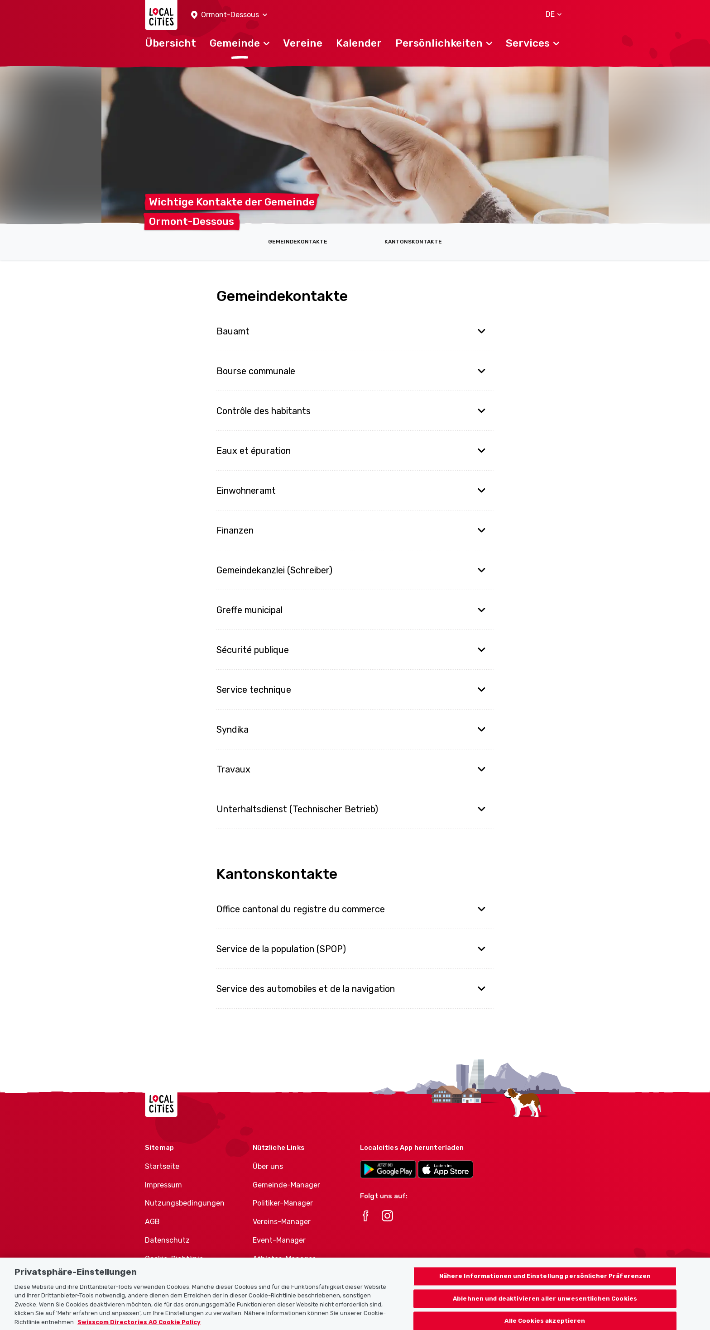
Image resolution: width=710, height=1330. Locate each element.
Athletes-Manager (284, 1258)
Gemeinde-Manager (286, 1185)
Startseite (162, 1166)
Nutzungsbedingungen (185, 1203)
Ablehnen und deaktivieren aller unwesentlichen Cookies (545, 1305)
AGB (152, 1221)
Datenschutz (167, 1240)
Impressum (163, 1185)
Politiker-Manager (283, 1203)
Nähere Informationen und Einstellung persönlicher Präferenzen (545, 1283)
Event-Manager (279, 1240)
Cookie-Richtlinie (174, 1258)
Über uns (268, 1166)
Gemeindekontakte (297, 241)
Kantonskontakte (413, 241)
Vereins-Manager (282, 1221)
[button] (229, 15)
